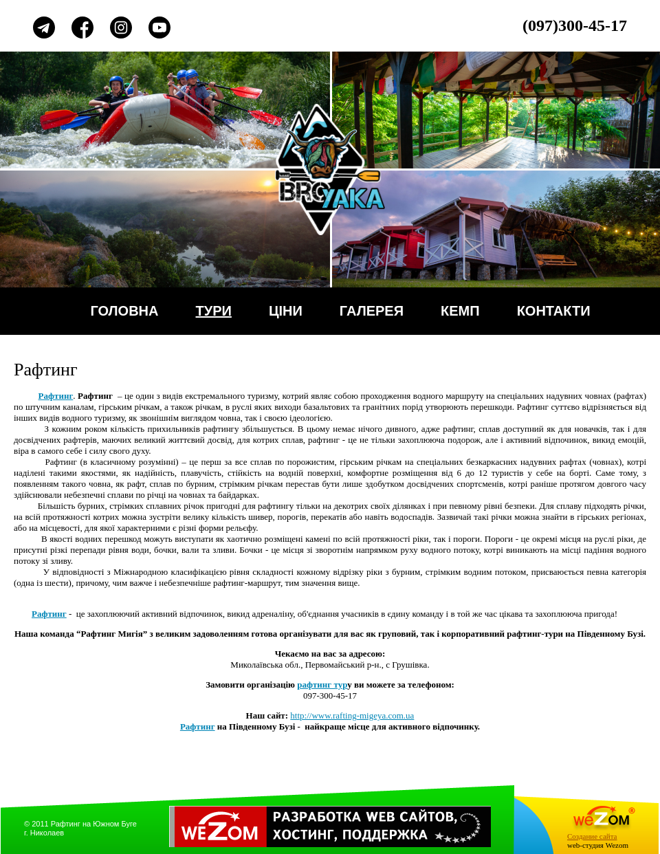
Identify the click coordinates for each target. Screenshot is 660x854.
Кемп (460, 310)
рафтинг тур (322, 684)
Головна (124, 310)
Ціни (285, 310)
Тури (214, 310)
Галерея (372, 310)
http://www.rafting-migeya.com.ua (352, 715)
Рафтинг (197, 726)
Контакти (554, 310)
